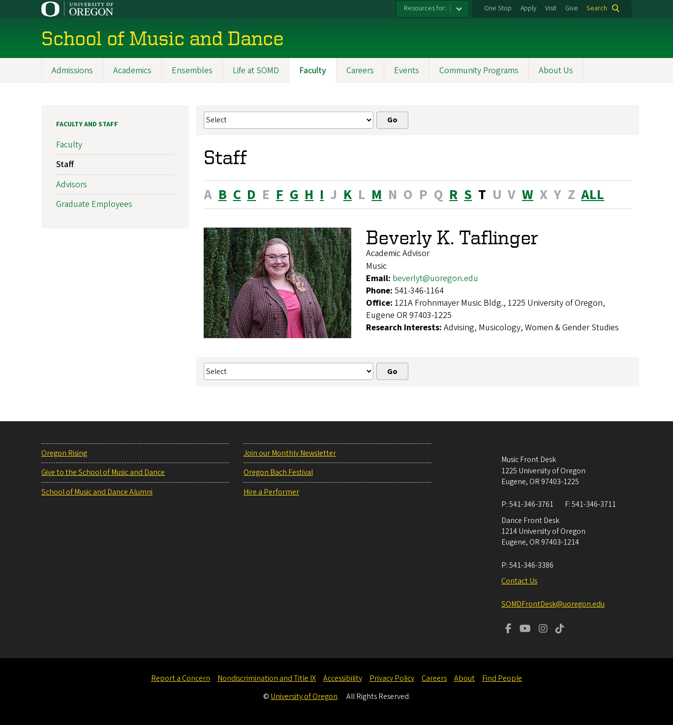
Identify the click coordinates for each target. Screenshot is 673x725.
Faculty (312, 70)
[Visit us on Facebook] (508, 629)
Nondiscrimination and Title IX (266, 678)
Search (596, 8)
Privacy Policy (391, 678)
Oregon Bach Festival (278, 472)
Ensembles (192, 70)
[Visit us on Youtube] (525, 629)
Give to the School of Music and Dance (103, 472)
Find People (502, 678)
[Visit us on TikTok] (559, 629)
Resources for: (425, 8)
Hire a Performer (271, 492)
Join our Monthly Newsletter (290, 453)
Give (571, 8)
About (464, 678)
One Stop (498, 8)
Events (406, 70)
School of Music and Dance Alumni (97, 492)
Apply (528, 8)
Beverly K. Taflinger (452, 237)
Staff (65, 164)
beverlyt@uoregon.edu (435, 278)
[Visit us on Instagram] (543, 629)
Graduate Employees (94, 204)
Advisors (71, 184)
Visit (550, 8)
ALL (592, 194)
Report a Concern (180, 678)
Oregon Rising (64, 453)
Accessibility (342, 678)
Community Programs (479, 70)
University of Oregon (304, 696)
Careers (360, 70)
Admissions (72, 70)
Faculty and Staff (87, 124)
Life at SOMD (256, 70)
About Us (556, 70)
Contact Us (519, 581)
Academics (132, 70)
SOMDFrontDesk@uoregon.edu (553, 604)
